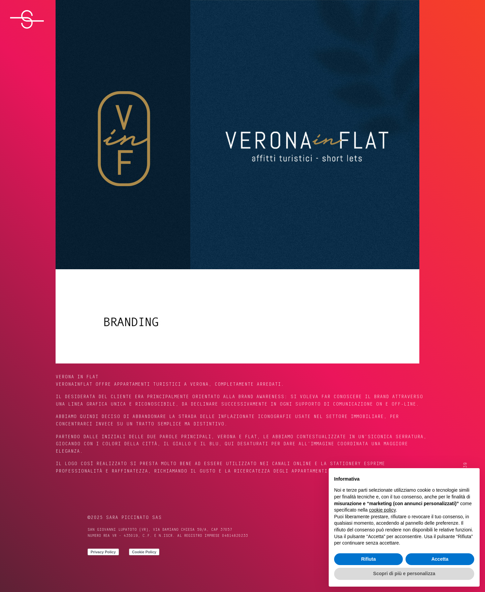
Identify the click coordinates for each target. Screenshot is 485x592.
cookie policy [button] (382, 510)
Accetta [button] (440, 559)
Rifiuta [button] (368, 559)
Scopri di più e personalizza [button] (404, 573)
